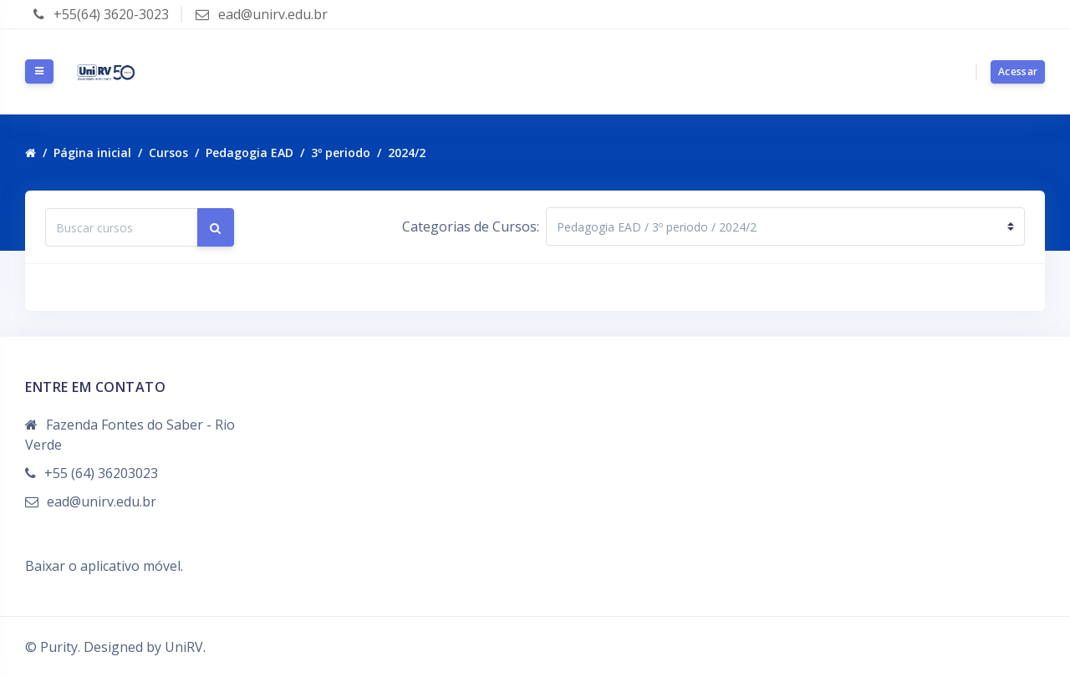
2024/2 (406, 152)
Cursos (168, 152)
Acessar (1017, 71)
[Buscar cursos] (121, 227)
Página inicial (92, 152)
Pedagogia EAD (249, 152)
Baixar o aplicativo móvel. (104, 566)
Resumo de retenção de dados (119, 546)
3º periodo (340, 152)
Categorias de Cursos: (470, 226)
